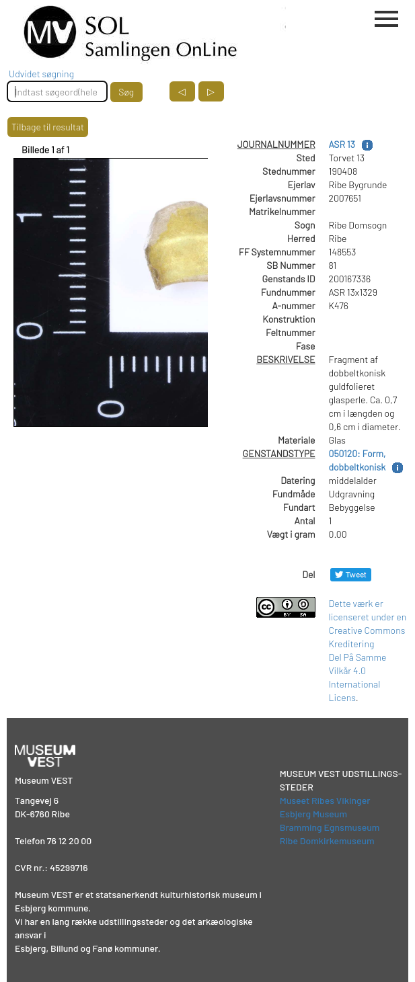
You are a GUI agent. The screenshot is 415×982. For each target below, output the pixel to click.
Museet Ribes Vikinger (325, 800)
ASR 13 (342, 144)
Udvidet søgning (41, 73)
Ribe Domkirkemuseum (327, 840)
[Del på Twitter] (350, 574)
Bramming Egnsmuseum (330, 827)
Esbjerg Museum (313, 813)
